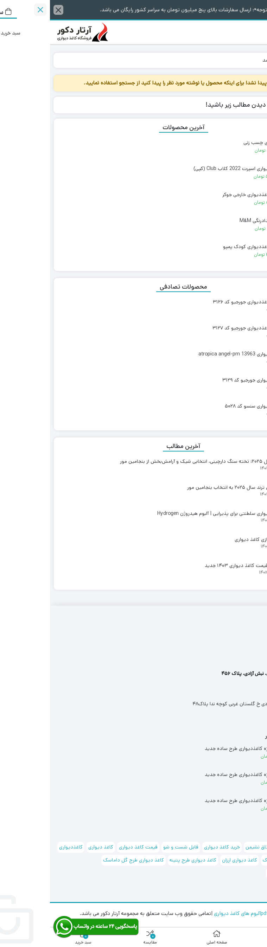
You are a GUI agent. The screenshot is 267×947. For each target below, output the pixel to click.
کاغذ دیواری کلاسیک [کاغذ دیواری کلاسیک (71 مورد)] (239, 873)
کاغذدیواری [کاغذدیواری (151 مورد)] (21, 847)
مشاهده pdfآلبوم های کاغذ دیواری (200, 913)
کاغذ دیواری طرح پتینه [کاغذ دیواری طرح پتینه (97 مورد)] (143, 860)
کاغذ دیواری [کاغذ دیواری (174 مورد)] (50, 847)
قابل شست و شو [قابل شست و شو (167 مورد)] (130, 847)
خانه (255, 60)
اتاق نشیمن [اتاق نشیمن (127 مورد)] (207, 847)
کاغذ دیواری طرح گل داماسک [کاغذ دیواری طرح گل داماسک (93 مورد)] (83, 860)
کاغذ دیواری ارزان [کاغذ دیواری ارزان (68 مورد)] (189, 860)
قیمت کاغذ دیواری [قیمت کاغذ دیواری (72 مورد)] (88, 847)
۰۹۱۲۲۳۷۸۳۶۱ (248, 658)
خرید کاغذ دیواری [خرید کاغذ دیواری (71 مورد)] (172, 847)
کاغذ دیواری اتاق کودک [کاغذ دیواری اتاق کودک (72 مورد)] (237, 860)
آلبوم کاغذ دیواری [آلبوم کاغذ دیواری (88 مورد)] (243, 847)
